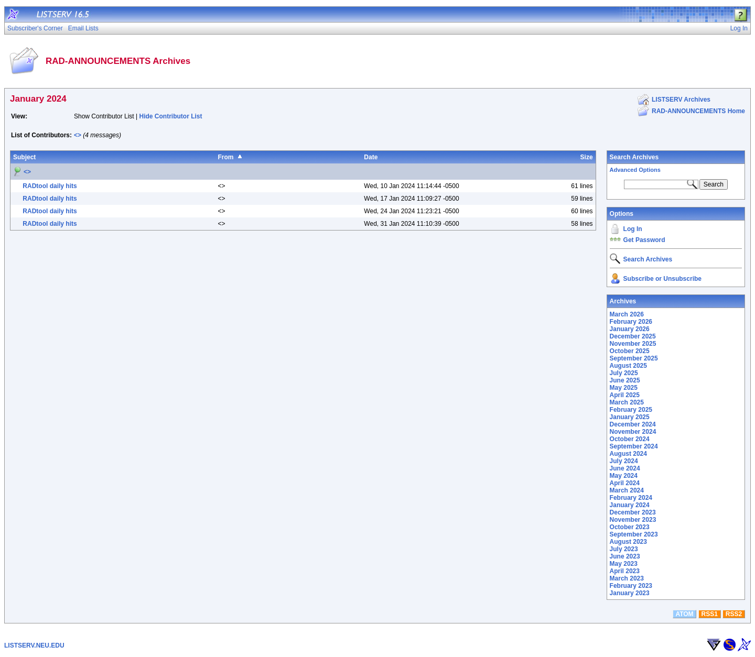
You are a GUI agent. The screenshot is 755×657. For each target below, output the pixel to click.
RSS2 (734, 614)
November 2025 (633, 343)
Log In (632, 229)
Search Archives (634, 157)
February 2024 (631, 497)
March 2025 (627, 402)
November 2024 (633, 431)
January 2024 (630, 505)
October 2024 (630, 439)
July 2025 (624, 373)
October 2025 (630, 351)
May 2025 (624, 387)
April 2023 (625, 571)
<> (77, 135)
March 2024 (627, 490)
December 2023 (633, 512)
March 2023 (627, 578)
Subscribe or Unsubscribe (662, 278)
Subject (24, 157)
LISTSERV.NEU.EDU (34, 645)
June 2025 (625, 380)
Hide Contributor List (170, 116)
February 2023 (631, 585)
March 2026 (627, 314)
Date (371, 157)
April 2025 (625, 395)
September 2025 (634, 358)
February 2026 (631, 321)
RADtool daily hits (50, 186)
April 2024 (625, 483)
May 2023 (624, 563)
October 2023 (630, 527)
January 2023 (630, 593)
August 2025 (628, 365)
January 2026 (630, 329)
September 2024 (634, 446)
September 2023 (634, 534)
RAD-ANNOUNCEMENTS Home (698, 111)
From (225, 157)
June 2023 (625, 556)
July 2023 (624, 549)
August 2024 (628, 453)
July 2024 (624, 461)
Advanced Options (635, 170)
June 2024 (625, 468)
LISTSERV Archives (681, 99)
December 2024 (633, 424)
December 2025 (633, 336)
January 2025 (630, 417)
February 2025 (631, 409)
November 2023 (633, 519)
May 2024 (624, 475)
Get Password (644, 240)
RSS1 (710, 614)
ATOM (684, 614)
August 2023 (628, 541)
